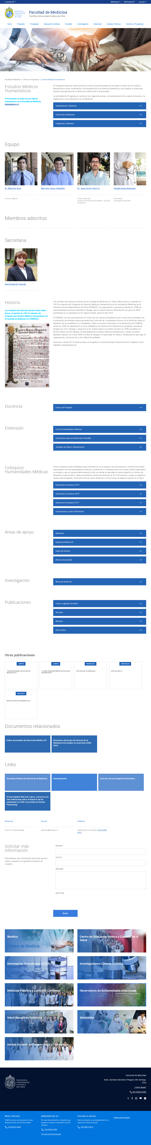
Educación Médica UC (64, 542)
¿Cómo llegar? (140, 1087)
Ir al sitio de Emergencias (51, 1134)
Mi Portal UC (129, 2)
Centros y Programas (134, 24)
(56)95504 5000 (50, 1129)
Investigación (82, 24)
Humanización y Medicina (66, 106)
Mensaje (59, 869)
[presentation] (73, 900)
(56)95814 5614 (87, 1127)
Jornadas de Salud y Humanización (70, 447)
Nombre (59, 846)
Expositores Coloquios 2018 (67, 494)
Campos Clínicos (114, 24)
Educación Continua (52, 24)
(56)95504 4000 (14, 1127)
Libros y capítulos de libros (67, 603)
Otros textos (61, 630)
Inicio (9, 24)
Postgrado (34, 24)
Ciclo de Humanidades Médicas (69, 429)
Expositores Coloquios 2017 (67, 503)
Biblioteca (115, 2)
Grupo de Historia (63, 551)
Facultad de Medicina (13, 79)
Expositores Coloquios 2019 (67, 485)
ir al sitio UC (9, 2)
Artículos (59, 621)
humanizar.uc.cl (12, 104)
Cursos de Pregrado (64, 407)
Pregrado (21, 24)
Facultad (68, 24)
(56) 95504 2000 (139, 1092)
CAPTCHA (60, 893)
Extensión (98, 24)
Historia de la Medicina (65, 115)
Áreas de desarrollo (64, 582)
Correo (142, 2)
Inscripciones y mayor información (70, 511)
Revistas (59, 612)
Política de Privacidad (122, 1118)
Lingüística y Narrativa (65, 123)
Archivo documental (64, 560)
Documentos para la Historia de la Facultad (73, 438)
